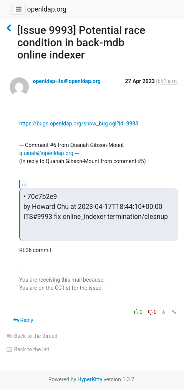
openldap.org (46, 9)
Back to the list (27, 349)
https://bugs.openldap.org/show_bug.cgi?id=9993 (78, 123)
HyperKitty (90, 379)
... (24, 183)
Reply (23, 320)
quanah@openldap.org (46, 153)
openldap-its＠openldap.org (66, 81)
